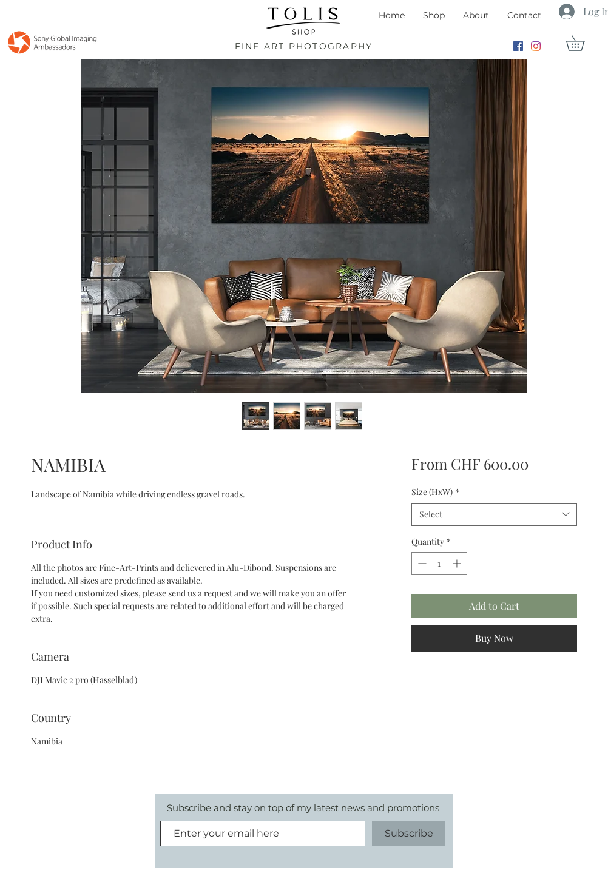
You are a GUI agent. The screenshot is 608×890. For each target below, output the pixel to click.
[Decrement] (420, 563)
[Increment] (457, 563)
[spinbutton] (439, 563)
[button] (583, 43)
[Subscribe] (408, 833)
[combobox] (494, 514)
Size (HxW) (435, 491)
